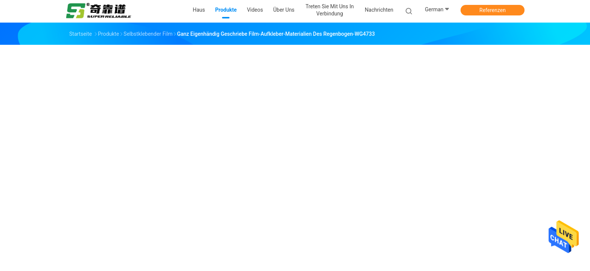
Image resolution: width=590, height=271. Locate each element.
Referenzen (492, 10)
